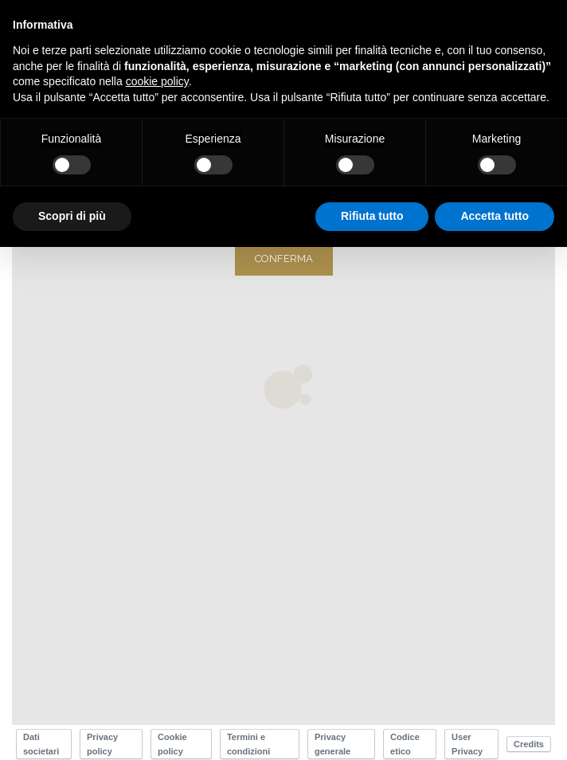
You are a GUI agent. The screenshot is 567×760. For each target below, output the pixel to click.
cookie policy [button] (157, 81)
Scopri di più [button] (72, 216)
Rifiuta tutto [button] (372, 216)
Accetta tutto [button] (494, 216)
